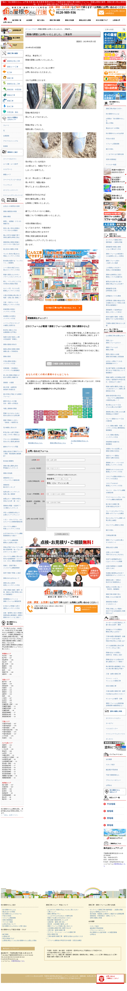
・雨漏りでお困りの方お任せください (58, 918)
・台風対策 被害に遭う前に (55, 922)
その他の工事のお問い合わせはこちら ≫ (62, 308)
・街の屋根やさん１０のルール (11, 914)
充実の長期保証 (111, 159)
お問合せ (109, 785)
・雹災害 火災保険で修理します (57, 924)
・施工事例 (4, 934)
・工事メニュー (51, 912)
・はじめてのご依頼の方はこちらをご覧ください (62, 909)
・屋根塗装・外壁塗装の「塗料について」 (103, 916)
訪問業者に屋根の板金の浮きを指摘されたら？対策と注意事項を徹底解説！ (115, 303)
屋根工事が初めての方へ (114, 108)
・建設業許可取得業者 (96, 928)
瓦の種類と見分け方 (10, 427)
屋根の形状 (7, 356)
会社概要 (109, 759)
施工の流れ (109, 149)
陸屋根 (5, 146)
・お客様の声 (5, 936)
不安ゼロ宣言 (110, 138)
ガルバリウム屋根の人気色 (115, 525)
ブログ (34, 29)
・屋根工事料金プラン (53, 914)
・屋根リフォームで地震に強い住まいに (59, 926)
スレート (6, 125)
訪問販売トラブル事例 (113, 296)
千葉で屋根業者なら (112, 775)
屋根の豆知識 (7, 473)
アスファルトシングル (10, 141)
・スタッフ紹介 (94, 926)
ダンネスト (109, 739)
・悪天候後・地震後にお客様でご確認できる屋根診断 (106, 914)
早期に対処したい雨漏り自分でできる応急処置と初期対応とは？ (115, 611)
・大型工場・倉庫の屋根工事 (55, 930)
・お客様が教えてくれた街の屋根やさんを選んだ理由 (18, 940)
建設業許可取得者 (112, 770)
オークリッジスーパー (10, 190)
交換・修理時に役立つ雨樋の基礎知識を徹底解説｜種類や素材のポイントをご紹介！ (13, 615)
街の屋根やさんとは (112, 114)
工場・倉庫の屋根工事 (113, 674)
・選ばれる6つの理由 (8, 912)
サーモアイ (109, 723)
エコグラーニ (7, 169)
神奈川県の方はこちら (58, 443)
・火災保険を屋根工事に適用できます (58, 928)
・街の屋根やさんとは (8, 909)
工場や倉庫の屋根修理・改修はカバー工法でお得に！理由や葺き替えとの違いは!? (115, 639)
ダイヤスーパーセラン (113, 718)
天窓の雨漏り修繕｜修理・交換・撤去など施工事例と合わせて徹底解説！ (13, 592)
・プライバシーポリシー (97, 930)
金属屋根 (6, 136)
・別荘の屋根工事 (52, 934)
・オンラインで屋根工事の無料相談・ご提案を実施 (106, 909)
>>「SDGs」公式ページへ (9, 815)
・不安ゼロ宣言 (6, 916)
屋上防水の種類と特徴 (10, 249)
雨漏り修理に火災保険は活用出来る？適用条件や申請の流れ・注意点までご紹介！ (115, 379)
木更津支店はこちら (18, 961)
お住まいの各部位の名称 (11, 206)
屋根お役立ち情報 (112, 547)
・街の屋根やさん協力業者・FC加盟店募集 (103, 932)
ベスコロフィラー (112, 728)
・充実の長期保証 (7, 920)
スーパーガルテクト (10, 159)
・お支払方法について (8, 924)
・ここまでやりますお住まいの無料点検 (59, 916)
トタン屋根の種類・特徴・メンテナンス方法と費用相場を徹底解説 (115, 428)
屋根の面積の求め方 (10, 344)
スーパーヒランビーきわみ (12, 179)
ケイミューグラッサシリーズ (13, 195)
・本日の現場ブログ (7, 938)
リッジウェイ (7, 185)
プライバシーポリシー (113, 780)
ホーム (27, 29)
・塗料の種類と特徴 (95, 918)
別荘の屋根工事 (111, 686)
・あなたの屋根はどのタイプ (98, 912)
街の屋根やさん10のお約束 (115, 133)
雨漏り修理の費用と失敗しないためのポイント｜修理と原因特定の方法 (115, 389)
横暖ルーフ (7, 174)
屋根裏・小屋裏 (8, 382)
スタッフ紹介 (110, 764)
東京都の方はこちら (35, 443)
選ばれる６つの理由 (112, 128)
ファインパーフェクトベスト (115, 734)
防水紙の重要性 (8, 461)
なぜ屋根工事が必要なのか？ (115, 335)
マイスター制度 (111, 164)
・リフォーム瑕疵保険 (8, 918)
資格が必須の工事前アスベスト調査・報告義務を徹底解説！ (13, 454)
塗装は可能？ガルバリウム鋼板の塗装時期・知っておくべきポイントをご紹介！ (13, 549)
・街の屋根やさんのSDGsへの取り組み (14, 926)
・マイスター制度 (7, 922)
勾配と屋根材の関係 (10, 408)
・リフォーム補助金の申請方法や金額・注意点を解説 (63, 940)
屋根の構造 (7, 216)
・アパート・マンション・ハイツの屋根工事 (61, 932)
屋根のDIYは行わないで (11, 578)
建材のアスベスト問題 (10, 447)
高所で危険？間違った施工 (12, 573)
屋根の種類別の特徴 (10, 211)
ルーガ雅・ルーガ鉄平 (10, 164)
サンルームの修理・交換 (114, 698)
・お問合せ (92, 934)
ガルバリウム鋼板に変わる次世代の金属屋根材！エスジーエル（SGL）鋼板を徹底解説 (13, 559)
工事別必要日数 (111, 535)
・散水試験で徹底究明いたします (57, 920)
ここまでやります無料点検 (115, 154)
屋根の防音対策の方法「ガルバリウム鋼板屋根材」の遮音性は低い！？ (115, 398)
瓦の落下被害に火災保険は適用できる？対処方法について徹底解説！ (115, 370)
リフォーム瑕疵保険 (112, 144)
